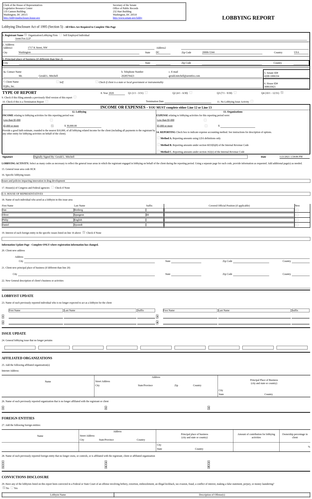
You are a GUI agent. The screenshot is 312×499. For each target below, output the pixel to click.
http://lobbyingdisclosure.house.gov (22, 17)
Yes (14, 488)
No (6, 488)
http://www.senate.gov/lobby (127, 17)
